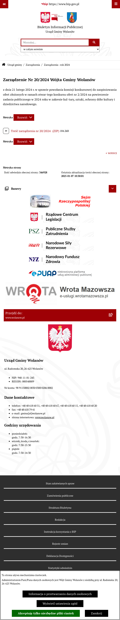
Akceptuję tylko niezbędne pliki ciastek (46, 613)
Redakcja (60, 519)
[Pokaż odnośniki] (4, 4)
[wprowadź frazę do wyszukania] (55, 42)
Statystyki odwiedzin (60, 568)
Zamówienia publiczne (60, 495)
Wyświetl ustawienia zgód (60, 604)
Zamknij (96, 613)
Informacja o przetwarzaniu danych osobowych (60, 594)
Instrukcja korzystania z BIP (60, 531)
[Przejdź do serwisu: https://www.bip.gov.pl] (60, 4)
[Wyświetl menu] (116, 4)
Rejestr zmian (60, 543)
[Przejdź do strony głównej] (60, 23)
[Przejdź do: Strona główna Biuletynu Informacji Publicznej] (3, 65)
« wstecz (111, 153)
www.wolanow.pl (44, 417)
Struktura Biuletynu (60, 507)
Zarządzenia (33, 64)
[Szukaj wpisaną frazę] (94, 42)
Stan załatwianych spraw (60, 483)
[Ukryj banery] (112, 189)
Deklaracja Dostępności (60, 556)
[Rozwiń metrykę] (24, 117)
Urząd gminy (15, 64)
